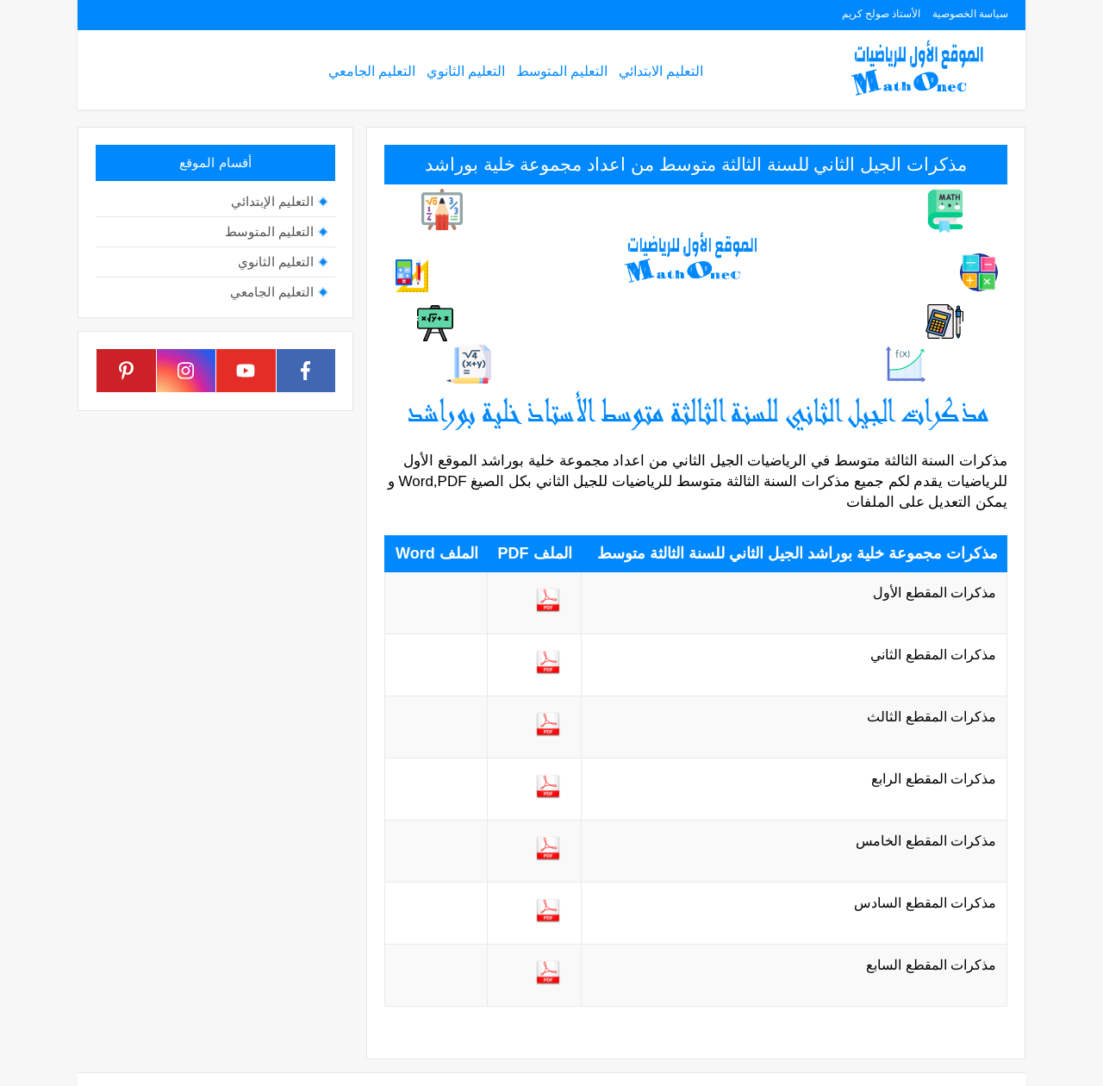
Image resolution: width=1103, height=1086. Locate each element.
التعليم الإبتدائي (272, 201)
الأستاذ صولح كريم (881, 14)
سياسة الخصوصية (970, 14)
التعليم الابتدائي (661, 71)
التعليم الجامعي (371, 71)
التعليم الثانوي (466, 71)
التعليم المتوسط (562, 71)
